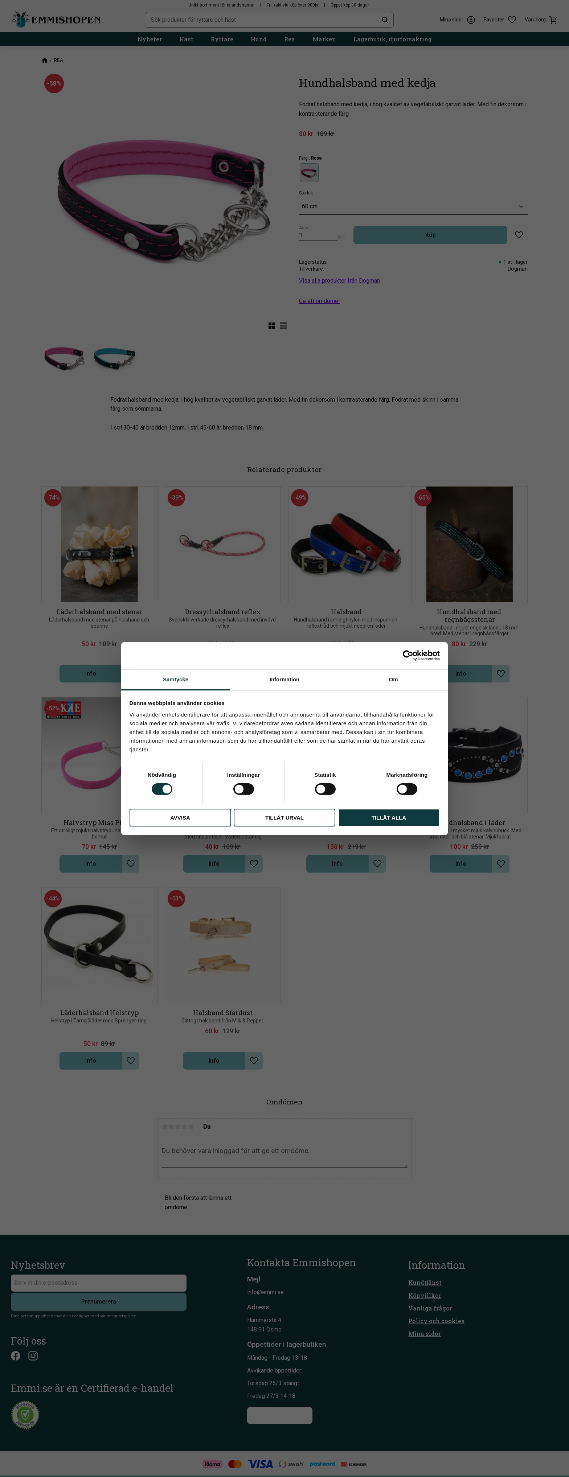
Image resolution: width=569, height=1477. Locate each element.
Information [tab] (285, 679)
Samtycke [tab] (175, 679)
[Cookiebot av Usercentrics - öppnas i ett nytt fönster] (408, 655)
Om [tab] (393, 679)
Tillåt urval (284, 818)
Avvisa (180, 818)
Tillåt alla (389, 818)
